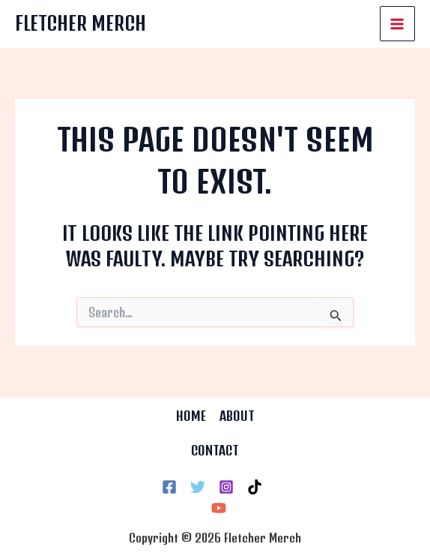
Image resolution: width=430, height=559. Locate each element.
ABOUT (237, 415)
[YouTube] (218, 507)
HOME (191, 415)
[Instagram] (226, 486)
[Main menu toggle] (398, 24)
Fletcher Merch (81, 23)
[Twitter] (197, 486)
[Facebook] (169, 486)
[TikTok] (254, 486)
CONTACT (215, 450)
